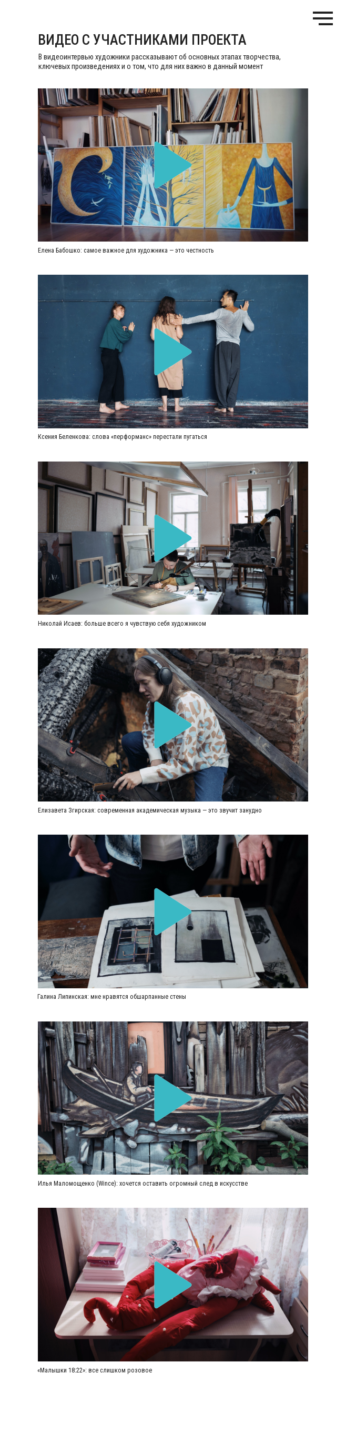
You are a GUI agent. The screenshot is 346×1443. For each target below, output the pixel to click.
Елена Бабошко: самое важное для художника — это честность (126, 250)
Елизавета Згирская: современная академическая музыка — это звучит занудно (150, 810)
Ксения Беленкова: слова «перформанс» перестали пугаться (122, 436)
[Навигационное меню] (323, 18)
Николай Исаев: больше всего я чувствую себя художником (122, 623)
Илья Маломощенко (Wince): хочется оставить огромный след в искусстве (143, 1183)
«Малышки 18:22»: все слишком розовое (94, 1370)
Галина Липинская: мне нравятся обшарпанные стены (111, 996)
